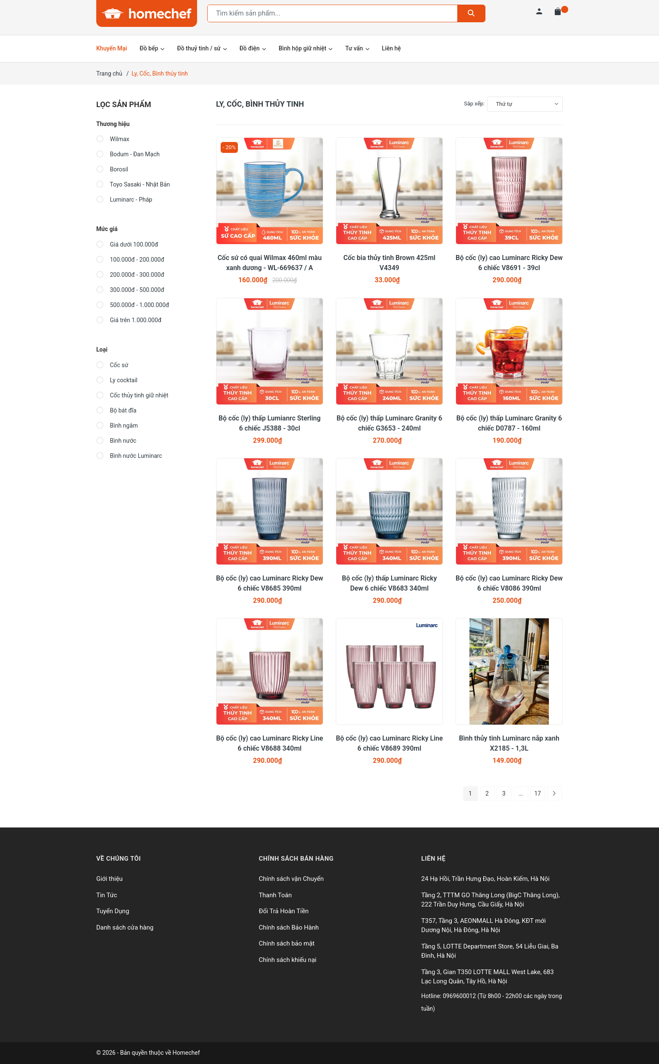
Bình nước (116, 441)
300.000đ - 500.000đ (130, 290)
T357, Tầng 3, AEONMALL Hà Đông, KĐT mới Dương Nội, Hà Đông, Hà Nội (483, 925)
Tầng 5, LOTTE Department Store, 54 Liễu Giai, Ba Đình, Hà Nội (489, 951)
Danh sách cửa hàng (124, 927)
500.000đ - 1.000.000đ (132, 305)
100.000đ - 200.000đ (130, 259)
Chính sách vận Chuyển (291, 879)
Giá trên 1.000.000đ (128, 320)
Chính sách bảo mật (287, 943)
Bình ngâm (117, 425)
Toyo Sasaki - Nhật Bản (133, 184)
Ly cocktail (116, 380)
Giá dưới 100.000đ (127, 244)
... (520, 793)
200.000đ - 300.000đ (130, 275)
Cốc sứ (112, 365)
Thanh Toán (275, 895)
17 (537, 793)
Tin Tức (106, 895)
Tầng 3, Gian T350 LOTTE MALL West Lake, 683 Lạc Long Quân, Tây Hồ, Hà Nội (487, 976)
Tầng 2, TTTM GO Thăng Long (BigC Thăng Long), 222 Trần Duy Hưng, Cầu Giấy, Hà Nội (490, 900)
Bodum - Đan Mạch (128, 154)
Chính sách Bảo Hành (289, 927)
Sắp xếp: (474, 103)
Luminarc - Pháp (124, 199)
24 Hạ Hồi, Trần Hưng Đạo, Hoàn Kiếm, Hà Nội (485, 879)
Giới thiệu (109, 879)
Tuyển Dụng (112, 911)
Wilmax (112, 139)
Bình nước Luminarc (129, 456)
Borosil (112, 169)
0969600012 (460, 996)
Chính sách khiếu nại (287, 960)
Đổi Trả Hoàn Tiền (284, 911)
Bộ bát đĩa (116, 410)
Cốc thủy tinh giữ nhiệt (132, 395)
